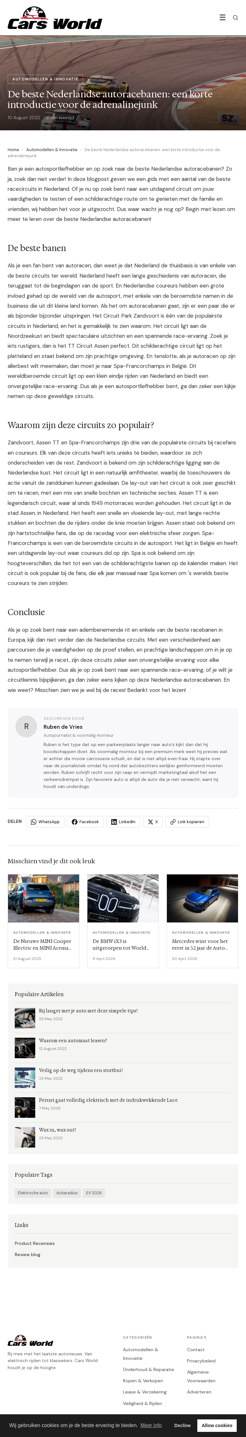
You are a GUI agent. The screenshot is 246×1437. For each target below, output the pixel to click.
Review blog (27, 1254)
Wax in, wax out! (57, 1130)
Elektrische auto (33, 1193)
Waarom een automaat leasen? (73, 1041)
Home (13, 149)
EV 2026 (94, 1193)
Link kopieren (187, 822)
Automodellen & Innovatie (52, 149)
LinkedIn (123, 822)
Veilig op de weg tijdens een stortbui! (81, 1071)
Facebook (85, 822)
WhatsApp (45, 822)
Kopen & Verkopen (143, 1381)
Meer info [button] (151, 1425)
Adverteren (199, 1392)
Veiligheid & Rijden (142, 1403)
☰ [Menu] (222, 17)
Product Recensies (35, 1243)
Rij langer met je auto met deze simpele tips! (88, 1011)
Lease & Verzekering (145, 1392)
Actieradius (67, 1193)
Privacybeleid (201, 1361)
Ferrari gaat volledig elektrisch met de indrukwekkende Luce (108, 1100)
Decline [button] (182, 1425)
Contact (196, 1349)
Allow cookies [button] (217, 1425)
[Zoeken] (235, 17)
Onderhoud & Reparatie (148, 1369)
